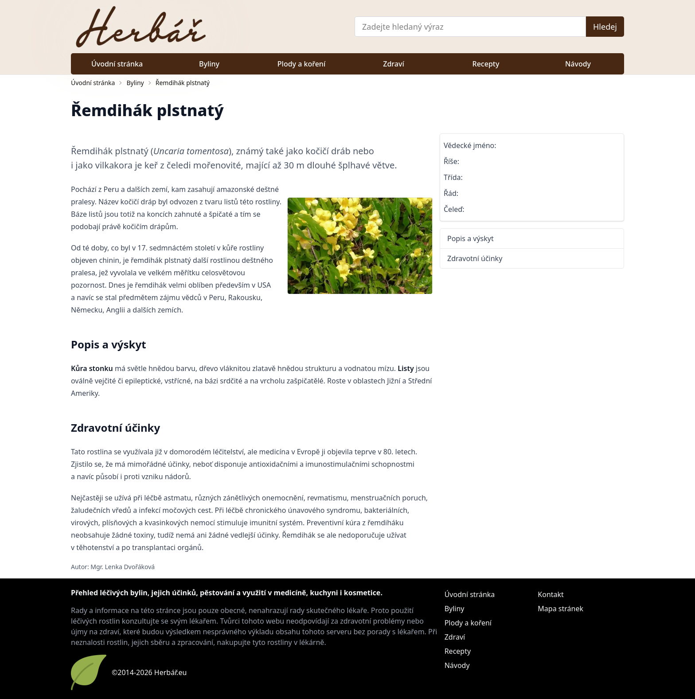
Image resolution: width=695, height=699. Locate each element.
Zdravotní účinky (474, 258)
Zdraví (393, 64)
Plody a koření (301, 64)
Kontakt (551, 594)
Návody (578, 64)
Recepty (486, 64)
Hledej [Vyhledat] (605, 26)
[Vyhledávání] (470, 26)
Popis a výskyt (470, 238)
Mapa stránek (560, 608)
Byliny (209, 64)
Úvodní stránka (117, 64)
